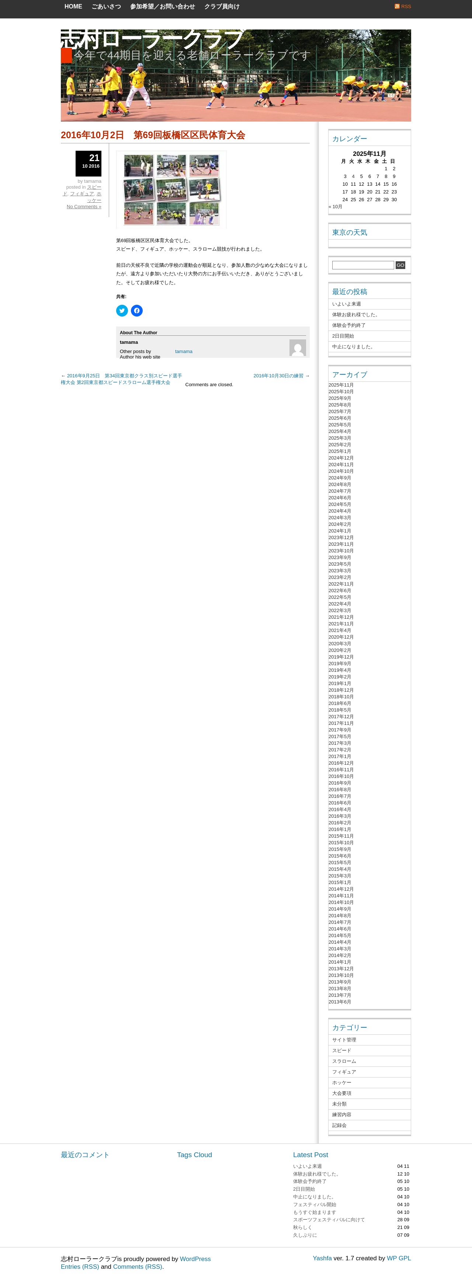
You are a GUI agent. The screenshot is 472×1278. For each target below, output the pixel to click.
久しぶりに (305, 1235)
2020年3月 (340, 643)
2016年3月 (340, 816)
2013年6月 (340, 1002)
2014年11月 (341, 895)
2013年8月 (340, 988)
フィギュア (82, 193)
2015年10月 (341, 842)
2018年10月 (341, 696)
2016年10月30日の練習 (279, 375)
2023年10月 (341, 551)
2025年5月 (340, 424)
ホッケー (341, 1082)
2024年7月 (340, 491)
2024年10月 (341, 471)
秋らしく (302, 1227)
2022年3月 (340, 610)
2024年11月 (341, 464)
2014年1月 (340, 962)
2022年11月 (341, 584)
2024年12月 (341, 458)
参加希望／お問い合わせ (162, 6)
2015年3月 (340, 876)
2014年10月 (341, 902)
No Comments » (84, 206)
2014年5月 (340, 935)
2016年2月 (340, 822)
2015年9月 (340, 849)
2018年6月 (340, 703)
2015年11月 (341, 836)
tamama (183, 351)
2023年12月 (341, 537)
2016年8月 (340, 789)
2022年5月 (340, 597)
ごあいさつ (106, 6)
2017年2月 (340, 750)
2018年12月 (341, 690)
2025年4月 (340, 431)
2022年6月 (340, 590)
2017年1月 (340, 756)
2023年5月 (340, 564)
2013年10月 (341, 975)
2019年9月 (340, 663)
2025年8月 (340, 405)
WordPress (195, 1259)
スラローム (344, 1061)
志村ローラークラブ (151, 39)
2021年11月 (341, 623)
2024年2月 (340, 524)
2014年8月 (340, 915)
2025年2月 (340, 444)
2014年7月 (340, 922)
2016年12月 (341, 763)
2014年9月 (340, 909)
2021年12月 (341, 617)
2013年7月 (340, 995)
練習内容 (341, 1114)
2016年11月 (341, 769)
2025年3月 (340, 438)
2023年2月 (340, 577)
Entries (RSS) (80, 1266)
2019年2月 (340, 677)
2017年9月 (340, 730)
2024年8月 (340, 484)
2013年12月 (341, 968)
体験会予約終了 (349, 325)
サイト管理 (344, 1040)
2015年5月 (340, 862)
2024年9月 (340, 478)
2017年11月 (341, 723)
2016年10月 (341, 776)
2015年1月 (340, 882)
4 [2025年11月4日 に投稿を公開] (353, 176)
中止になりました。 (353, 346)
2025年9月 (340, 398)
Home (73, 6)
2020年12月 (341, 637)
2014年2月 (340, 955)
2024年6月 (340, 497)
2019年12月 (341, 657)
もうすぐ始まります (314, 1212)
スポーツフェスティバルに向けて (329, 1219)
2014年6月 (340, 929)
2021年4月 (340, 630)
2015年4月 (340, 869)
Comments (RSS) (137, 1266)
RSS (406, 6)
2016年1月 (340, 829)
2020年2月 (340, 650)
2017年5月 (340, 736)
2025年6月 (340, 418)
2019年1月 (340, 683)
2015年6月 (340, 856)
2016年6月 (340, 803)
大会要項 (341, 1093)
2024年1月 (340, 531)
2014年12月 (341, 889)
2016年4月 (340, 809)
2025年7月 (340, 411)
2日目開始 (343, 336)
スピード (341, 1050)
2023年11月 (341, 544)
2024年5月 (340, 504)
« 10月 (336, 206)
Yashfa (322, 1258)
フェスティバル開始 (314, 1204)
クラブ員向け (222, 6)
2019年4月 (340, 670)
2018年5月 (340, 710)
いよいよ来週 (346, 304)
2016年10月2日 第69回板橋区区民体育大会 (153, 135)
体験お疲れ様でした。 (356, 314)
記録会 (339, 1125)
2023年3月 (340, 570)
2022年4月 (340, 604)
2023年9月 (340, 557)
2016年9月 (340, 783)
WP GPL (399, 1258)
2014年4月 (340, 942)
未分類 (339, 1104)
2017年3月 (340, 743)
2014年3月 (340, 948)
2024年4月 (340, 511)
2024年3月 (340, 517)
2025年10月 (341, 391)
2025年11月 (341, 385)
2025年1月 (340, 451)
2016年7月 (340, 796)
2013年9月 (340, 982)
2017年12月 (341, 716)
